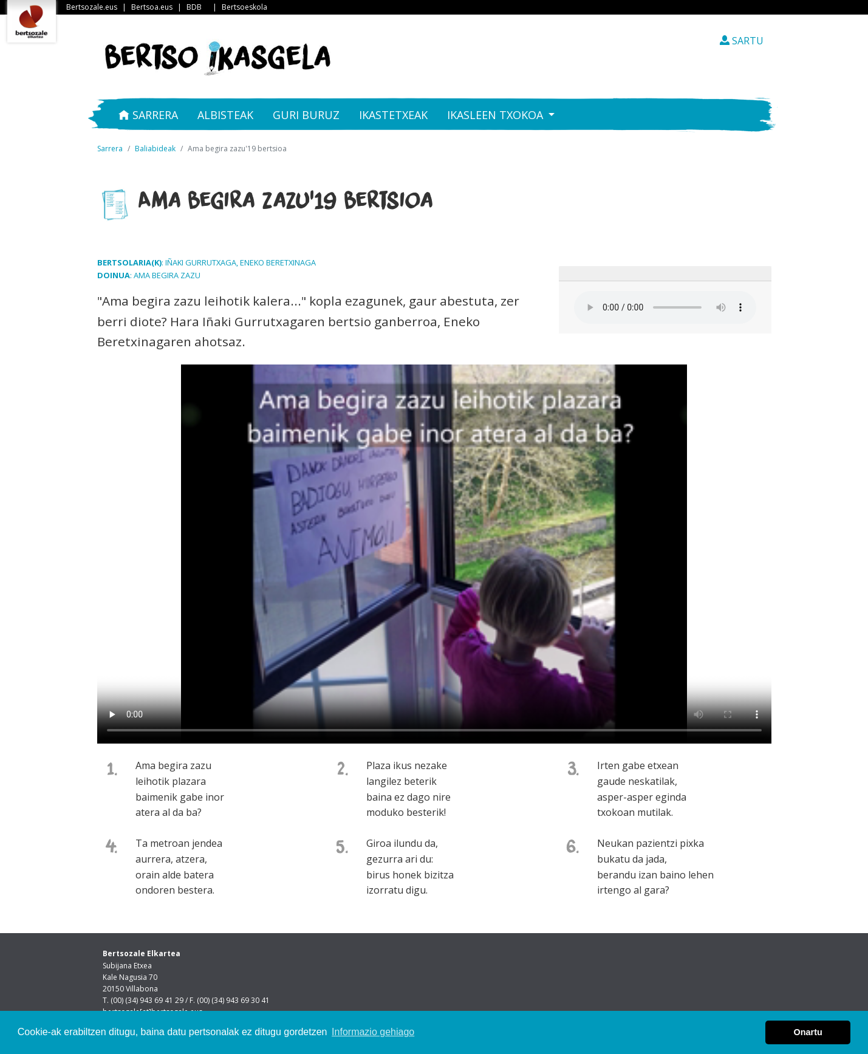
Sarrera (148, 115)
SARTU (742, 40)
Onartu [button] (808, 1032)
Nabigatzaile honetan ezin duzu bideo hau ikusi (434, 554)
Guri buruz (306, 115)
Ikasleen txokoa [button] (496, 115)
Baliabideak (155, 148)
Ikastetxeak (393, 115)
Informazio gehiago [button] (373, 1032)
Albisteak (225, 115)
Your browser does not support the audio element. (665, 307)
